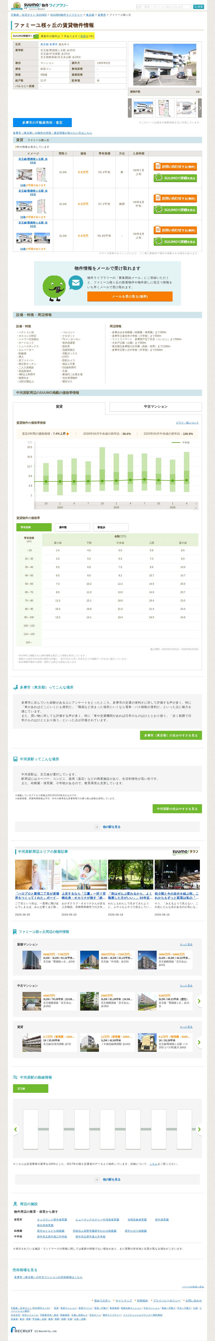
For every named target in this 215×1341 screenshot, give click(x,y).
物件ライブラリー (112, 1315)
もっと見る (186, 944)
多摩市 (102, 14)
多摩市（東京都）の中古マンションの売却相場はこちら (48, 1277)
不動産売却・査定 (49, 1315)
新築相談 (64, 1315)
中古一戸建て (184, 1308)
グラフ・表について (187, 422)
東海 (50, 1319)
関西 (57, 1319)
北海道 (14, 1319)
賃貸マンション (68, 1308)
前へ (16, 1129)
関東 (28, 1319)
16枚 (23, 249)
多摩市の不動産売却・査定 (42, 122)
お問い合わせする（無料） (175, 166)
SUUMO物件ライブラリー (66, 14)
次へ (199, 1129)
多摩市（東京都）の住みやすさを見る (171, 735)
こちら (153, 1163)
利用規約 (142, 1300)
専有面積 (26, 527)
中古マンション (152, 1308)
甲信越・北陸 (39, 1319)
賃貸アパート (85, 1308)
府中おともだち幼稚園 (50, 1230)
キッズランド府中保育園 (52, 1219)
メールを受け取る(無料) (130, 296)
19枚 (23, 185)
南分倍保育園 (45, 1225)
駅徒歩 (101, 527)
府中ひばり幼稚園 (136, 1230)
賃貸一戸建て (101, 1308)
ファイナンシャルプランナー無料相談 (142, 1315)
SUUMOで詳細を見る (175, 177)
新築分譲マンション (131, 1308)
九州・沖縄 (80, 1319)
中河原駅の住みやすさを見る (177, 809)
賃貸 (83, 36)
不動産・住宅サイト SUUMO (29, 14)
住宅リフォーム (30, 1315)
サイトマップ (124, 1300)
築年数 (63, 527)
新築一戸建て (169, 1308)
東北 (22, 1319)
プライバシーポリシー (167, 1300)
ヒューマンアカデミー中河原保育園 (97, 1219)
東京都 (90, 14)
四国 (63, 1319)
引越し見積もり (79, 1315)
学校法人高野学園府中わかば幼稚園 (95, 1230)
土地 (195, 1308)
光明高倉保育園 (137, 1219)
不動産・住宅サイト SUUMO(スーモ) (30, 1308)
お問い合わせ (194, 1300)
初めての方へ (102, 1300)
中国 (70, 1319)
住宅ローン (95, 1315)
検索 (200, 6)
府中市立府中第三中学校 (52, 1236)
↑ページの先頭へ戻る (193, 1287)
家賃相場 (114, 1308)
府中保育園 (162, 1219)
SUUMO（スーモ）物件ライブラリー (39, 6)
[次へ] (199, 1001)
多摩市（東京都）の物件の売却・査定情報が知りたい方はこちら (52, 132)
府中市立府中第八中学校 (91, 1236)
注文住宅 (15, 1315)
